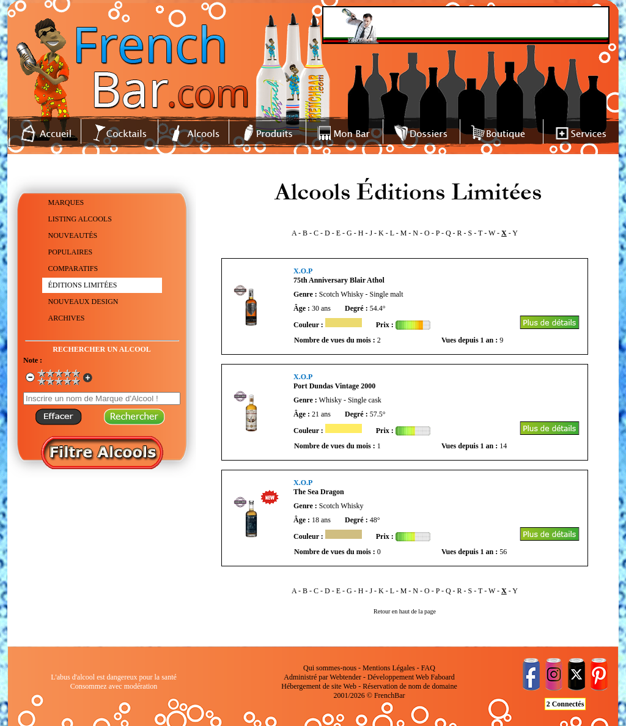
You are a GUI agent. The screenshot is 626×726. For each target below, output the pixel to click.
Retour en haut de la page (405, 611)
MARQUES (66, 202)
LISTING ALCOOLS (80, 219)
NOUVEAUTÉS (73, 235)
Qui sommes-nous (329, 668)
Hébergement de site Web (318, 686)
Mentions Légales (389, 668)
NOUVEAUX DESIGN (83, 301)
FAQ (428, 668)
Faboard (442, 677)
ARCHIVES (66, 318)
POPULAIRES (70, 252)
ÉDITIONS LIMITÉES (82, 285)
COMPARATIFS (73, 268)
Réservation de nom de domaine (410, 686)
